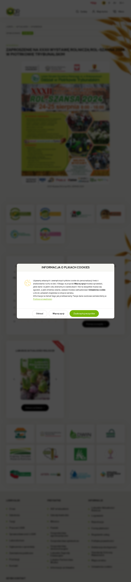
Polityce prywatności (42, 299)
